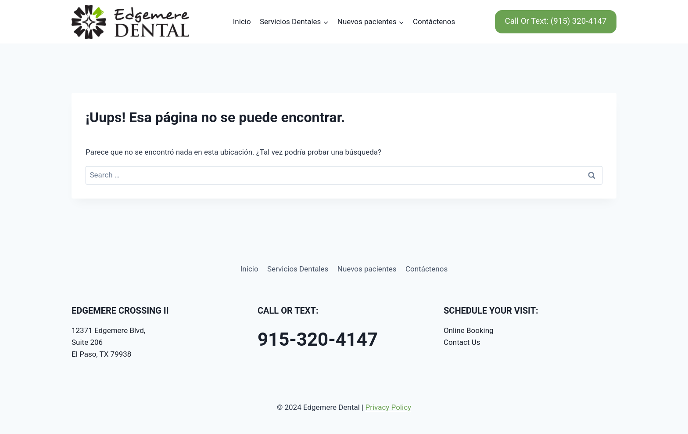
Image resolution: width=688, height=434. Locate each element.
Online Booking (469, 330)
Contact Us (462, 342)
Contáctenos (434, 21)
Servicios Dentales (297, 268)
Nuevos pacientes (367, 268)
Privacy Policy (388, 407)
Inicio (242, 21)
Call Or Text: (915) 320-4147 (556, 21)
